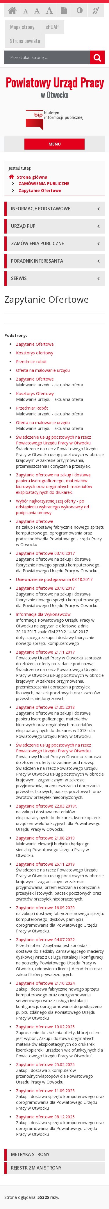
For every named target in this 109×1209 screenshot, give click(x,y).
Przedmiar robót (31, 361)
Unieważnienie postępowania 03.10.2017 (54, 579)
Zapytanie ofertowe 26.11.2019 (45, 864)
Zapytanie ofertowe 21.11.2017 (45, 652)
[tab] (54, 1155)
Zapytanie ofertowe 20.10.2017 (45, 588)
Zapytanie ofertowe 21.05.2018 (45, 707)
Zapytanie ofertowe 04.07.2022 (45, 939)
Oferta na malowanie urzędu (43, 370)
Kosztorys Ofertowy (35, 393)
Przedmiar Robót (32, 408)
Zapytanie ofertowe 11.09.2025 (45, 1090)
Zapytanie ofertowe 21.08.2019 (45, 838)
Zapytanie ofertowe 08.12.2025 (45, 1117)
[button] (54, 1155)
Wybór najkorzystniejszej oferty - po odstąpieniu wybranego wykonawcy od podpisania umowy (52, 506)
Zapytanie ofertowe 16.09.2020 (45, 907)
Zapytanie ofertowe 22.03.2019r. (46, 806)
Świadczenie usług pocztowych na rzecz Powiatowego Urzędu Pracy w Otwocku (53, 440)
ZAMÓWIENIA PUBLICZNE (44, 183)
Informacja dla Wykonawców (43, 614)
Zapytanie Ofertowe (40, 190)
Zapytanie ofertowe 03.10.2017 (45, 553)
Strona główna (28, 177)
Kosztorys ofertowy (34, 353)
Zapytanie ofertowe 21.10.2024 (45, 983)
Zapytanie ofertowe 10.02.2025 (45, 1026)
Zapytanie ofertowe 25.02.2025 (45, 1064)
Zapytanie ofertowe (34, 521)
